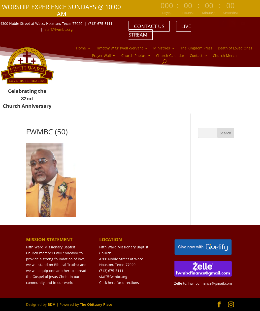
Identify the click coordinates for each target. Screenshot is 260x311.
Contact (196, 56)
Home (81, 48)
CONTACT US (149, 26)
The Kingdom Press (196, 48)
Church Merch (225, 56)
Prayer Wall (101, 56)
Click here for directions (119, 282)
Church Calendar (170, 56)
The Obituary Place (96, 304)
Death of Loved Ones (235, 48)
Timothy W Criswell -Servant (119, 48)
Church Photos (133, 56)
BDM (52, 304)
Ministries (161, 48)
